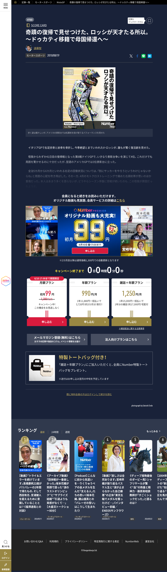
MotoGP (61, 2)
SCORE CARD (39, 25)
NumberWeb (132, 541)
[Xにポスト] (131, 56)
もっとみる (152, 431)
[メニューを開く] (5, 5)
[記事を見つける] (5, 543)
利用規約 (54, 541)
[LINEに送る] (143, 56)
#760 (29, 19)
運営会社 (149, 541)
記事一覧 (26, 2)
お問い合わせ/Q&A (33, 541)
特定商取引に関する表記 (106, 541)
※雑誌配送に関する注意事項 (131, 328)
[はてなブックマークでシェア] (149, 56)
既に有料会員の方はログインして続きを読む (89, 394)
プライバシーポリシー (76, 541)
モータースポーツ (43, 2)
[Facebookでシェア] (137, 56)
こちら (120, 200)
